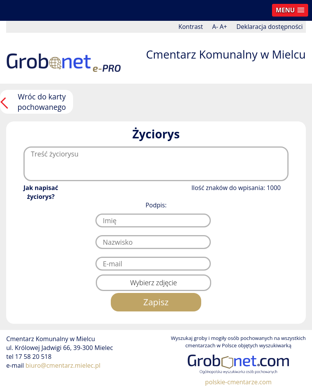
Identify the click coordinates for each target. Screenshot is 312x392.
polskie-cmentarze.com (238, 382)
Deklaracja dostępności (269, 26)
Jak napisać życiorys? (40, 192)
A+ (223, 26)
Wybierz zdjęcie (153, 282)
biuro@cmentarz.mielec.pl (62, 365)
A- (215, 26)
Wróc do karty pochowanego (42, 101)
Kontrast (191, 26)
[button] (290, 10)
